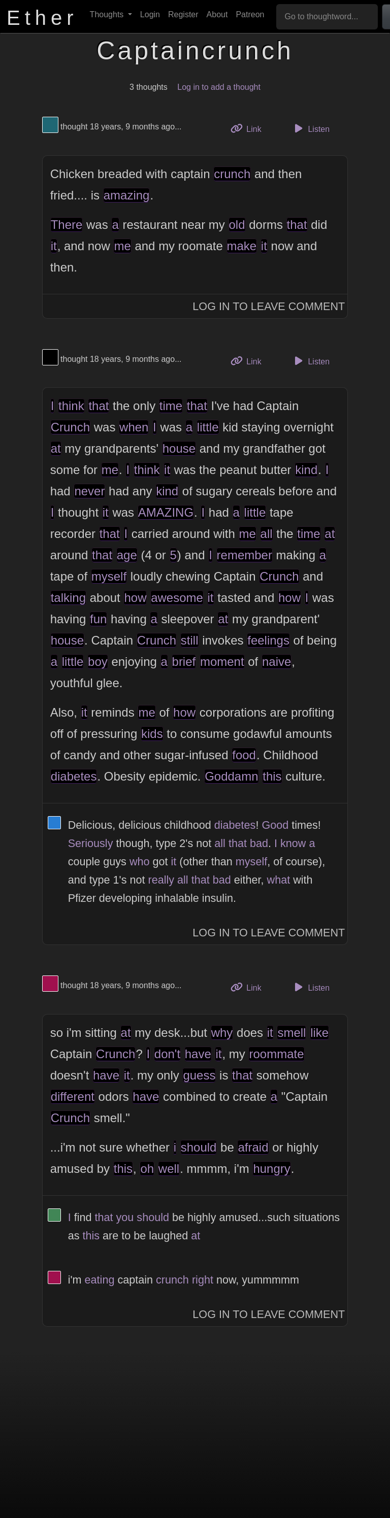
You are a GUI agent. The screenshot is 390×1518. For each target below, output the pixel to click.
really (161, 879)
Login (150, 14)
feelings (268, 640)
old (237, 224)
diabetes (74, 776)
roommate (276, 1054)
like (319, 1032)
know (293, 843)
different (72, 1096)
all (267, 534)
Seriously (90, 843)
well (168, 1168)
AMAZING (165, 512)
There (67, 224)
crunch (232, 174)
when (133, 427)
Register (183, 14)
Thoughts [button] (108, 14)
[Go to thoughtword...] (327, 16)
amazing (127, 195)
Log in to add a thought (219, 87)
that (297, 224)
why (222, 1032)
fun (98, 619)
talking (68, 597)
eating (100, 1279)
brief (184, 661)
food (244, 755)
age (127, 555)
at (56, 448)
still (190, 640)
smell (291, 1032)
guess (199, 1075)
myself (108, 576)
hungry (271, 1168)
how (135, 597)
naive (276, 661)
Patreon (250, 14)
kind (306, 470)
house (179, 448)
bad (259, 843)
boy (98, 661)
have (198, 1054)
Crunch (70, 427)
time (170, 406)
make (242, 246)
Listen (310, 128)
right (202, 1279)
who (139, 861)
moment (222, 661)
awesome (177, 597)
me (122, 246)
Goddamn (231, 776)
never (89, 491)
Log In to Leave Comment (268, 306)
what (278, 879)
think (71, 406)
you (125, 1217)
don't (167, 1054)
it (54, 246)
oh (147, 1168)
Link (250, 128)
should (199, 1147)
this (272, 776)
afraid (253, 1147)
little (208, 427)
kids (152, 733)
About (217, 14)
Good (275, 825)
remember (244, 555)
